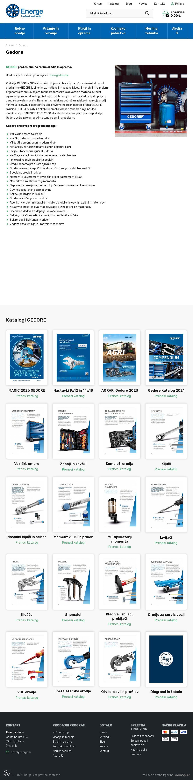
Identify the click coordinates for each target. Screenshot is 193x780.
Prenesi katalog (27, 396)
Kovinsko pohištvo (118, 31)
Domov (10, 45)
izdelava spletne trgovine (157, 775)
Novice (143, 3)
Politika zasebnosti (142, 736)
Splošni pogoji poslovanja (139, 743)
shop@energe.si (21, 752)
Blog (129, 3)
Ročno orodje (20, 31)
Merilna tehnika (151, 31)
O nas (98, 3)
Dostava (136, 754)
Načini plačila (139, 749)
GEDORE (11, 67)
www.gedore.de (59, 75)
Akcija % (177, 31)
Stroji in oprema (84, 31)
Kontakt (159, 3)
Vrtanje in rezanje (51, 31)
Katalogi (113, 3)
